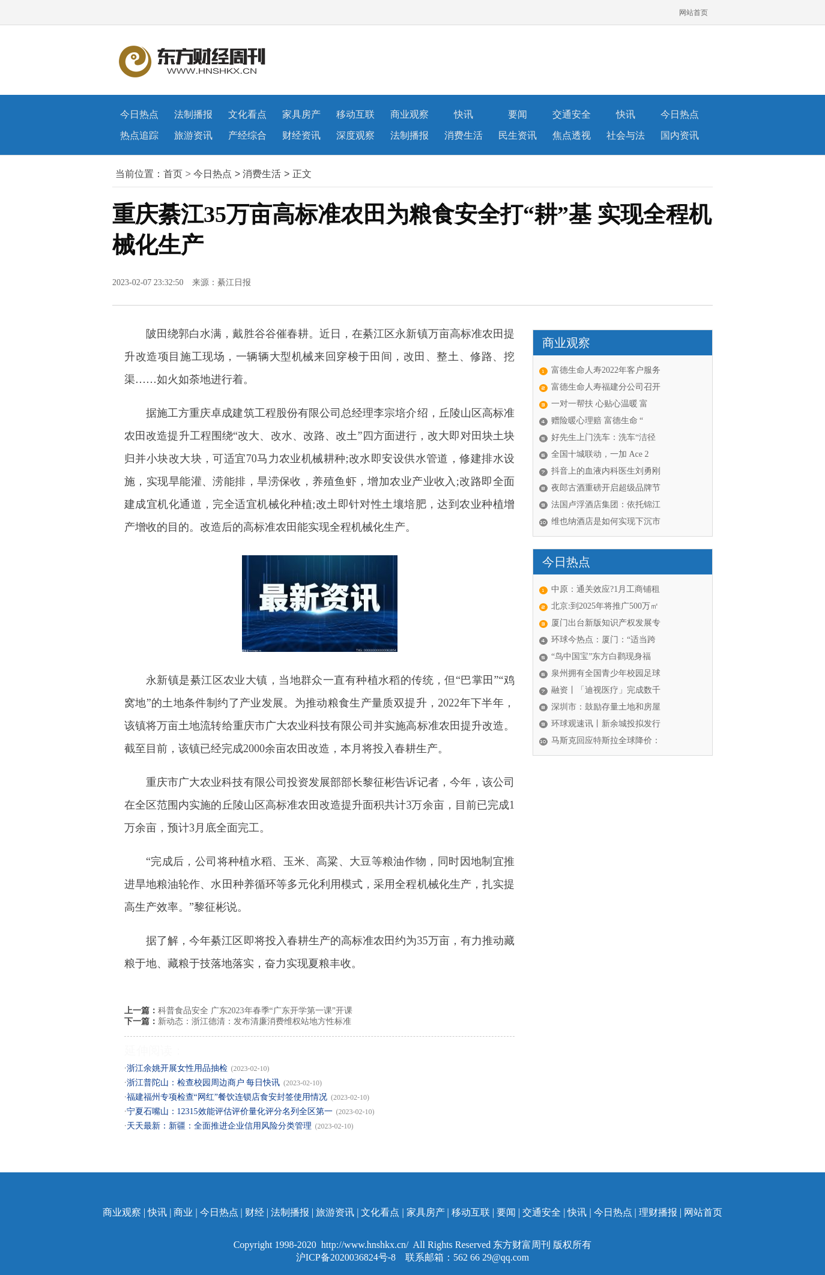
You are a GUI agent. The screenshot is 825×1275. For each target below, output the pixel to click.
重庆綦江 (221, 985)
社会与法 (625, 135)
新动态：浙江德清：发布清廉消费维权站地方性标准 (254, 1021)
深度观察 (355, 135)
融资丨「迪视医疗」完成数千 (605, 690)
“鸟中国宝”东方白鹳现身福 (601, 656)
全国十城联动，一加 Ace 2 (600, 454)
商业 (183, 1212)
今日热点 (139, 114)
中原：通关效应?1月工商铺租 (605, 589)
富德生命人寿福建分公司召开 (605, 386)
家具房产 (301, 114)
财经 (254, 1212)
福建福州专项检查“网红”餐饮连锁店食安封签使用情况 (227, 1097)
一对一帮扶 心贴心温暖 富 (599, 403)
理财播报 (658, 1212)
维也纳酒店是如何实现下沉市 (605, 521)
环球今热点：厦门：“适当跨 (603, 639)
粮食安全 (311, 985)
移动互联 (355, 114)
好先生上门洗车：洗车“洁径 (603, 437)
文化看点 (247, 114)
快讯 (463, 114)
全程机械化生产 (180, 985)
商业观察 (409, 114)
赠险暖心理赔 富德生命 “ (597, 420)
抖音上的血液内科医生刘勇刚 (605, 470)
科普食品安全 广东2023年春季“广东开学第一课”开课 (255, 1010)
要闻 (517, 114)
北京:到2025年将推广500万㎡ (605, 605)
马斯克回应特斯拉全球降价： (605, 740)
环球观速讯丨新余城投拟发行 (605, 723)
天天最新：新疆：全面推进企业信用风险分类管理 (219, 1125)
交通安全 (571, 114)
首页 (173, 174)
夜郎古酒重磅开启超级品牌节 (605, 487)
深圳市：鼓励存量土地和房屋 (605, 706)
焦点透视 (571, 135)
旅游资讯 (193, 135)
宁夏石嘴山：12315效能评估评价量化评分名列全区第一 (230, 1111)
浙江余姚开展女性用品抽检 (177, 1068)
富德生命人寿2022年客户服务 (605, 370)
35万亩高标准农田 (266, 985)
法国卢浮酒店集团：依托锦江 (605, 504)
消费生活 (463, 135)
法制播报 (193, 114)
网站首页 (693, 12)
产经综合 (247, 135)
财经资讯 (301, 135)
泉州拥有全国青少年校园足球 (605, 673)
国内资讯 (679, 135)
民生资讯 (517, 135)
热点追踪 (139, 135)
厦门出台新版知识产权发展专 (605, 622)
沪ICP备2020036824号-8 (347, 1257)
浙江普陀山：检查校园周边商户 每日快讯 (203, 1082)
